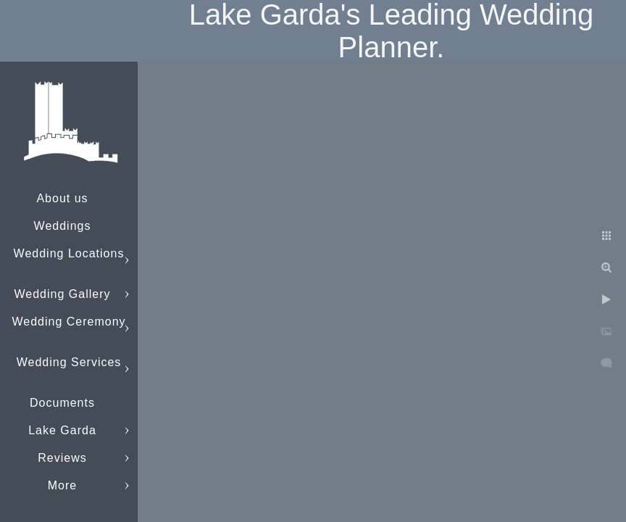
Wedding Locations (69, 253)
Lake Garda (62, 430)
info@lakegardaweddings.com (98, 485)
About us (62, 198)
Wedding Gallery (62, 294)
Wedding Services (69, 362)
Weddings (62, 226)
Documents (62, 403)
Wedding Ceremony (68, 321)
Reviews (62, 458)
